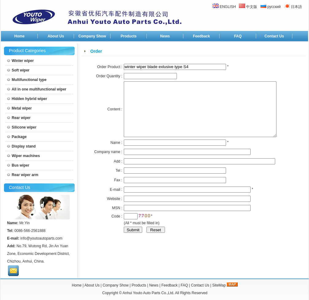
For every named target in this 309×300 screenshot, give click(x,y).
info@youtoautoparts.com (41, 238)
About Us (56, 36)
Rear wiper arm (22, 175)
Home (19, 36)
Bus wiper (18, 165)
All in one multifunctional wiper (36, 89)
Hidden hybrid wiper (27, 99)
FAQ (238, 36)
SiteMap (219, 285)
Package (17, 137)
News (165, 36)
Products (129, 36)
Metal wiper (19, 108)
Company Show (92, 36)
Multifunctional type (26, 80)
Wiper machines (23, 156)
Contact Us (274, 36)
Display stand (21, 146)
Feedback (201, 36)
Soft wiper (18, 70)
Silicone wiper (22, 127)
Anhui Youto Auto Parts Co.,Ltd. (148, 293)
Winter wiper (20, 61)
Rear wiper (18, 118)
